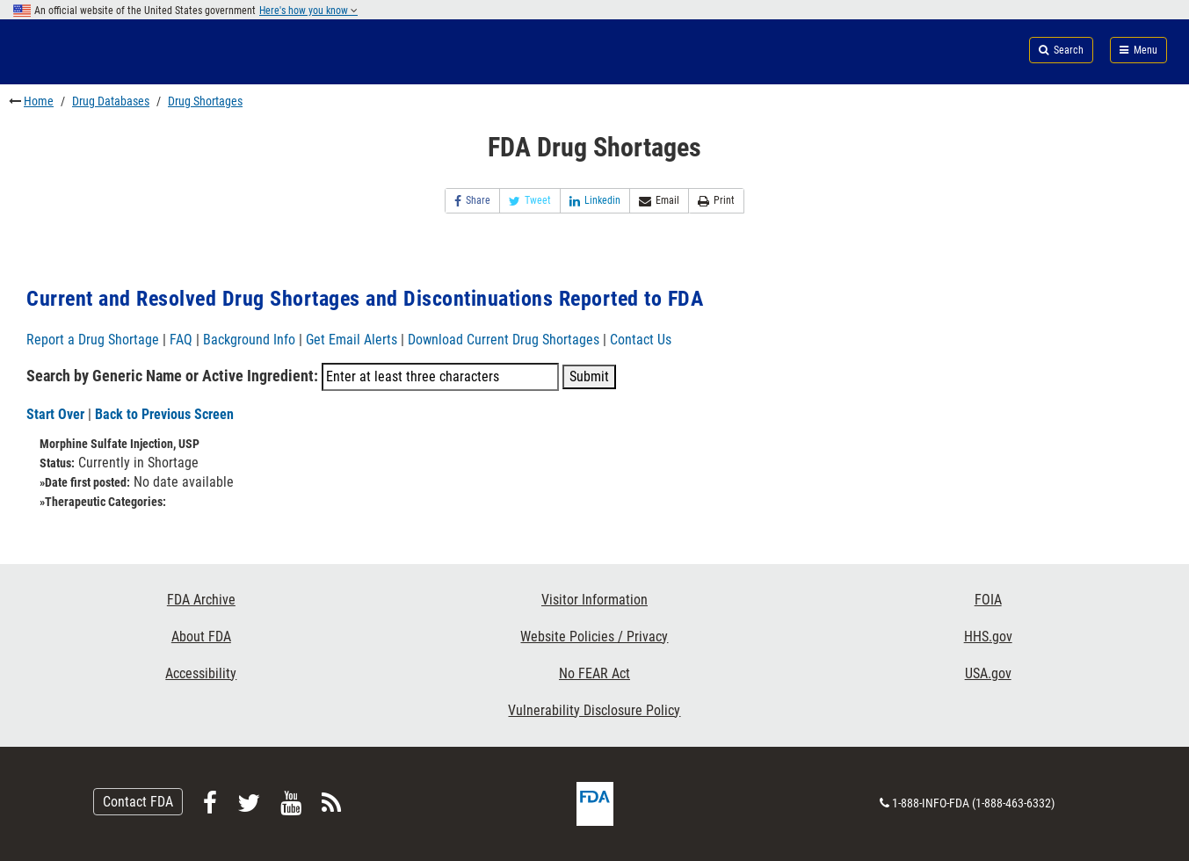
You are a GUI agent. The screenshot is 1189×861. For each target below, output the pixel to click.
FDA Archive (201, 599)
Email (659, 200)
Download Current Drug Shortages (505, 339)
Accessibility (200, 673)
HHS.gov (988, 636)
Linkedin (594, 200)
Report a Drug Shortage (92, 339)
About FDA (201, 636)
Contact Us (640, 339)
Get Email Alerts (351, 339)
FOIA (988, 599)
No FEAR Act (594, 673)
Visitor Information (594, 599)
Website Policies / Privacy (594, 636)
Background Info (249, 339)
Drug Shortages (205, 101)
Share (472, 200)
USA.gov (988, 673)
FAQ (181, 339)
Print (716, 200)
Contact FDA (138, 801)
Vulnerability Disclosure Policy (594, 710)
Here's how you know (308, 10)
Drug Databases (110, 101)
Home (39, 101)
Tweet (530, 200)
